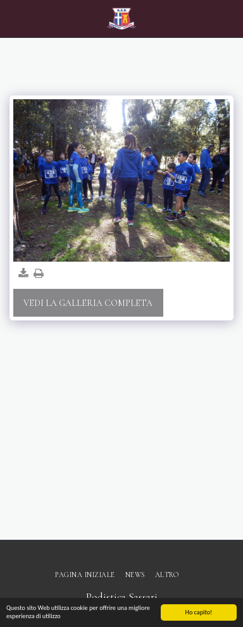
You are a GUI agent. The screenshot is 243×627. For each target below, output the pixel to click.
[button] (14, 18)
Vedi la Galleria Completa (88, 303)
